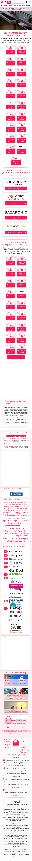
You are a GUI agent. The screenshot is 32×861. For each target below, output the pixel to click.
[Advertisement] (16, 381)
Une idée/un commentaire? (24, 746)
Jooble (10, 504)
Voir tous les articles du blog (16, 728)
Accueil (4, 5)
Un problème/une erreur (24, 743)
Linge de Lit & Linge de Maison (17, 539)
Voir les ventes (10, 52)
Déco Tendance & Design (12, 511)
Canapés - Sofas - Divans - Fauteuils (16, 518)
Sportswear (6, 506)
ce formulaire (22, 424)
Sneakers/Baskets (18, 504)
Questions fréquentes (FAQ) (7, 742)
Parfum (25, 504)
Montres (11, 506)
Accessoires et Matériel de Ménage (14, 533)
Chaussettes (23, 526)
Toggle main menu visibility (30, 1)
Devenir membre (7, 745)
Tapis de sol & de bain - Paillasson (16, 537)
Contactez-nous (25, 740)
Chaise (12, 513)
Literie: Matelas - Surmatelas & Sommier (16, 529)
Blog (7, 747)
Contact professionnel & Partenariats (24, 750)
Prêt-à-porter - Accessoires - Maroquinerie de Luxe (16, 507)
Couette (17, 506)
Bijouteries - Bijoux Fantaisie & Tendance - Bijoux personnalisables (16, 523)
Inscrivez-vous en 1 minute (16, 436)
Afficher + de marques (16, 357)
